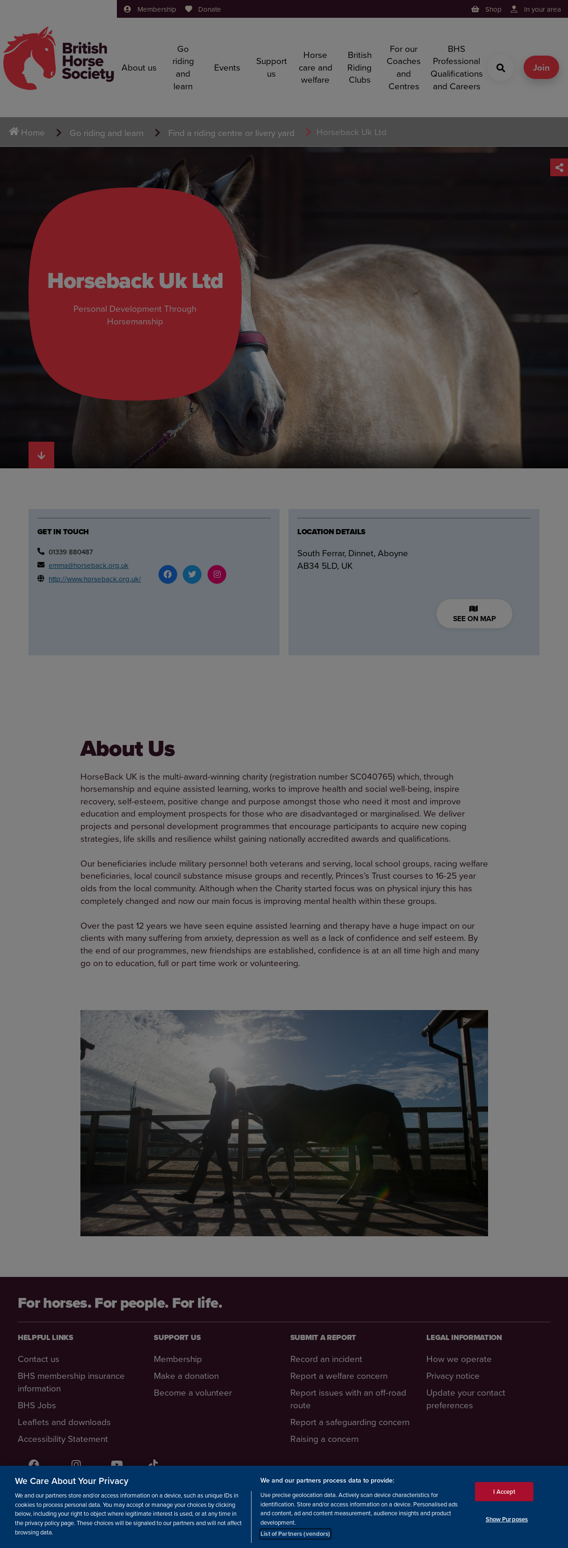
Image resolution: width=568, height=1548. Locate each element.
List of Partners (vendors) (295, 1533)
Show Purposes (507, 1519)
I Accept (504, 1491)
